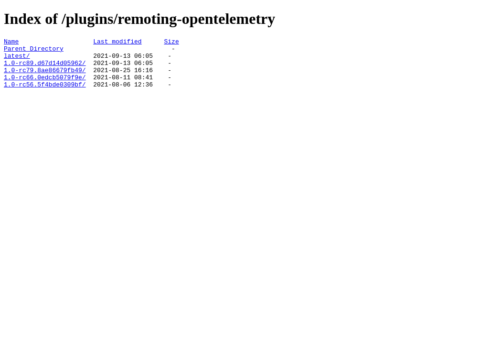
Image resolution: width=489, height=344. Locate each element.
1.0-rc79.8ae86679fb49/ (45, 77)
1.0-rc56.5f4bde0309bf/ (45, 94)
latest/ (17, 59)
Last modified (117, 42)
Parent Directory (34, 51)
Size (171, 42)
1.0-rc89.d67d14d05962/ (45, 68)
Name (11, 42)
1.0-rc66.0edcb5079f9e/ (45, 85)
